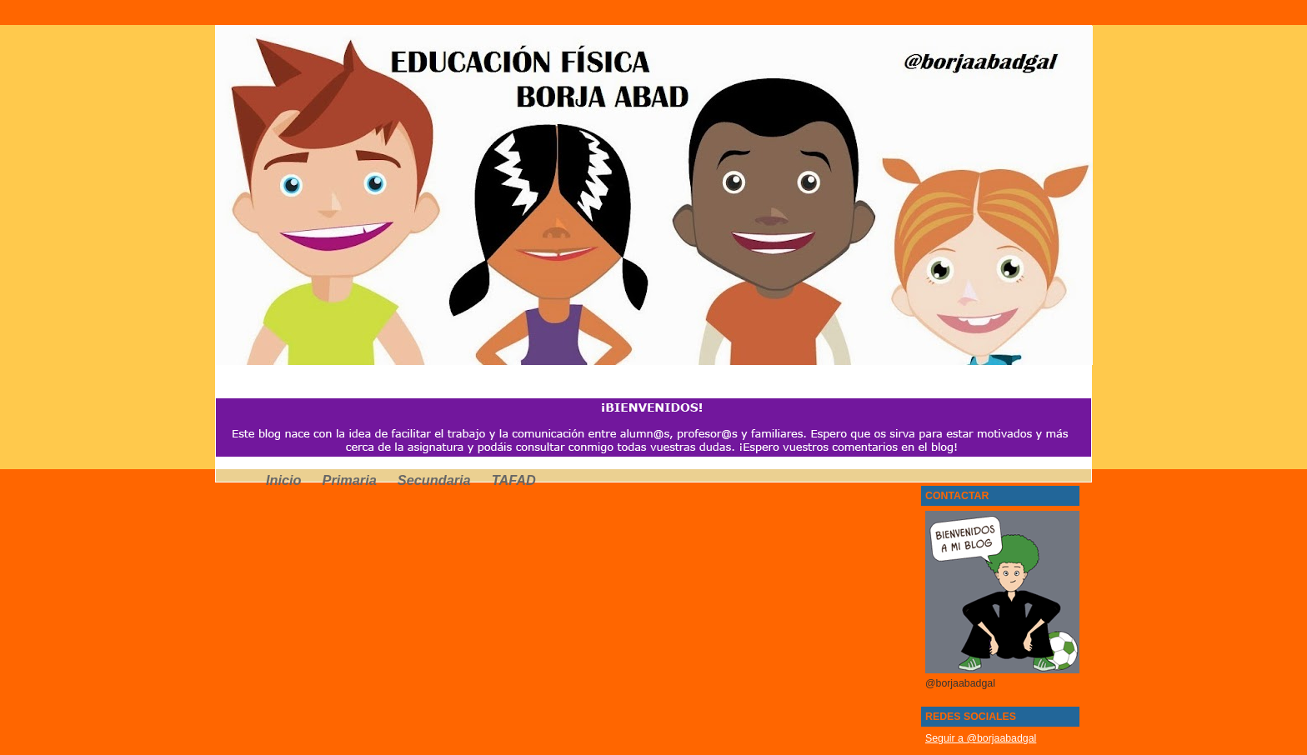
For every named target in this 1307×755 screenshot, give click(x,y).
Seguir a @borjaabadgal (980, 738)
